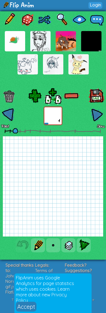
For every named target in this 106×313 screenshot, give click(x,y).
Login (95, 5)
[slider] (15, 130)
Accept (26, 306)
